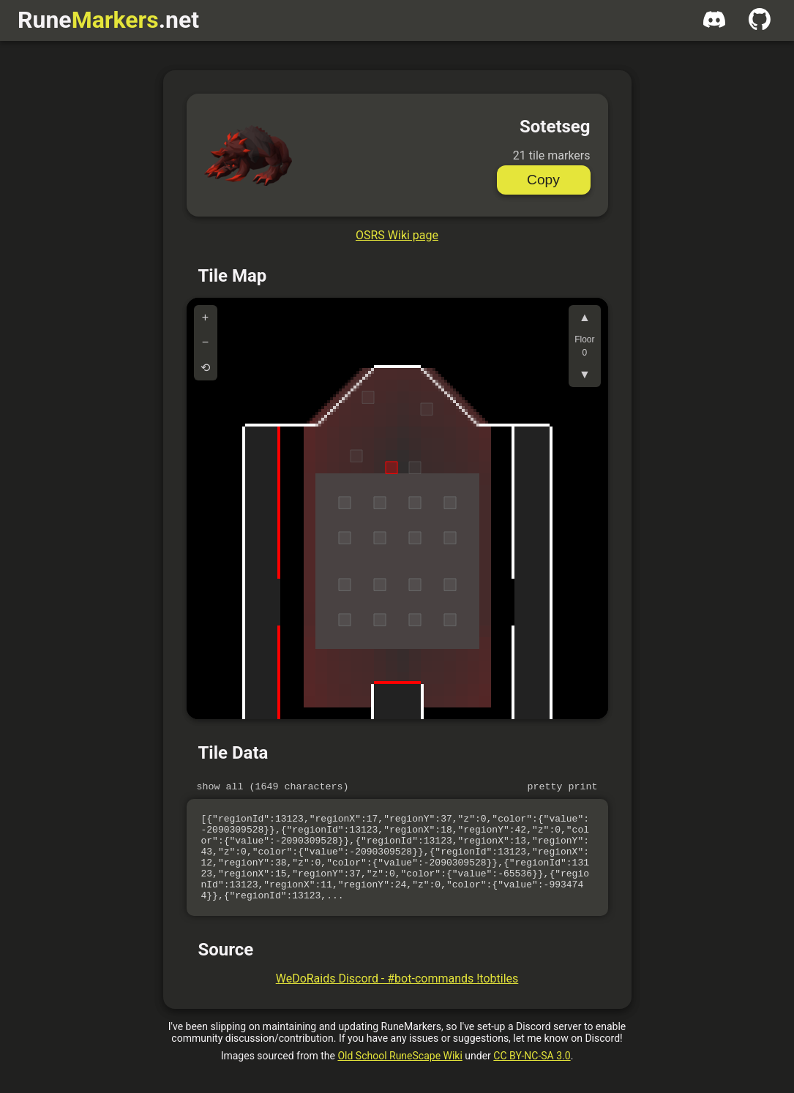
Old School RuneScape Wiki (399, 1075)
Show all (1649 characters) (273, 788)
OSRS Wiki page (397, 235)
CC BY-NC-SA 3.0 (531, 1075)
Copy (543, 179)
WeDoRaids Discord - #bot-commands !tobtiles (397, 998)
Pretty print (563, 788)
